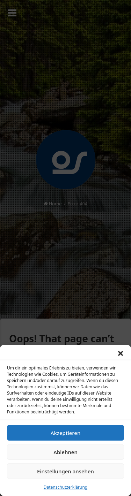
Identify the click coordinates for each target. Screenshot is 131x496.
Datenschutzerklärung (65, 489)
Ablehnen (65, 453)
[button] (120, 355)
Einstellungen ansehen (65, 473)
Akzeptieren (66, 434)
